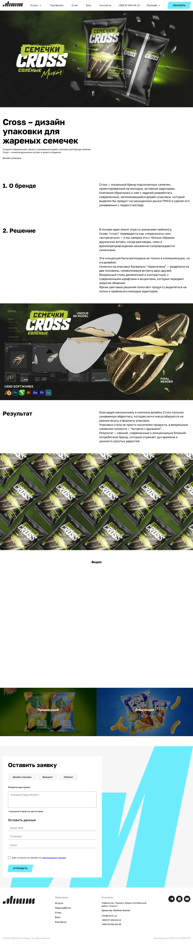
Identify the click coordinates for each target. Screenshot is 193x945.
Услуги (34, 5)
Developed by (172, 938)
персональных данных (54, 857)
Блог (89, 5)
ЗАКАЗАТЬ (179, 5)
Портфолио (57, 5)
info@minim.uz (109, 915)
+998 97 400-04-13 (129, 5)
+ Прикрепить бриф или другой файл (25, 811)
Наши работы (63, 907)
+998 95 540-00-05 (111, 924)
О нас (75, 5)
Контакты (105, 5)
